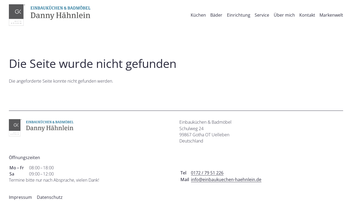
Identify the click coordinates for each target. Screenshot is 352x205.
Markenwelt (331, 15)
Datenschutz (50, 197)
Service (262, 15)
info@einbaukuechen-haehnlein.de (226, 179)
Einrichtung (238, 15)
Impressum (20, 197)
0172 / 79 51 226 (207, 173)
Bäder (216, 15)
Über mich (284, 15)
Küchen (198, 15)
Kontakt (307, 15)
